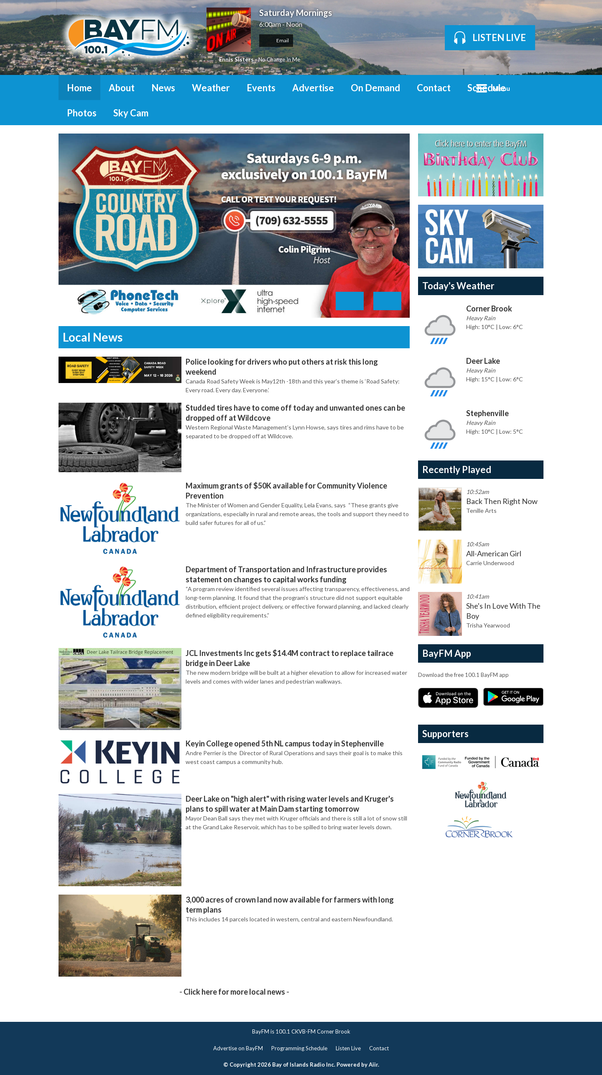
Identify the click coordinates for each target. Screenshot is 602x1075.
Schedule (486, 87)
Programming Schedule (299, 1048)
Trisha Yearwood (488, 625)
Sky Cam (130, 112)
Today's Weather (458, 285)
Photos (82, 112)
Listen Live (348, 1048)
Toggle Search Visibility (530, 87)
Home (79, 87)
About (122, 87)
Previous (350, 301)
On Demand (375, 87)
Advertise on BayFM (238, 1048)
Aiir (373, 1064)
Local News (92, 337)
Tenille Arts (481, 510)
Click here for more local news (234, 991)
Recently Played (456, 469)
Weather (211, 87)
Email (276, 40)
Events (261, 87)
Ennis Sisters (236, 59)
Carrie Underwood (490, 562)
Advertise (313, 87)
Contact (434, 87)
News (163, 87)
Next (387, 301)
